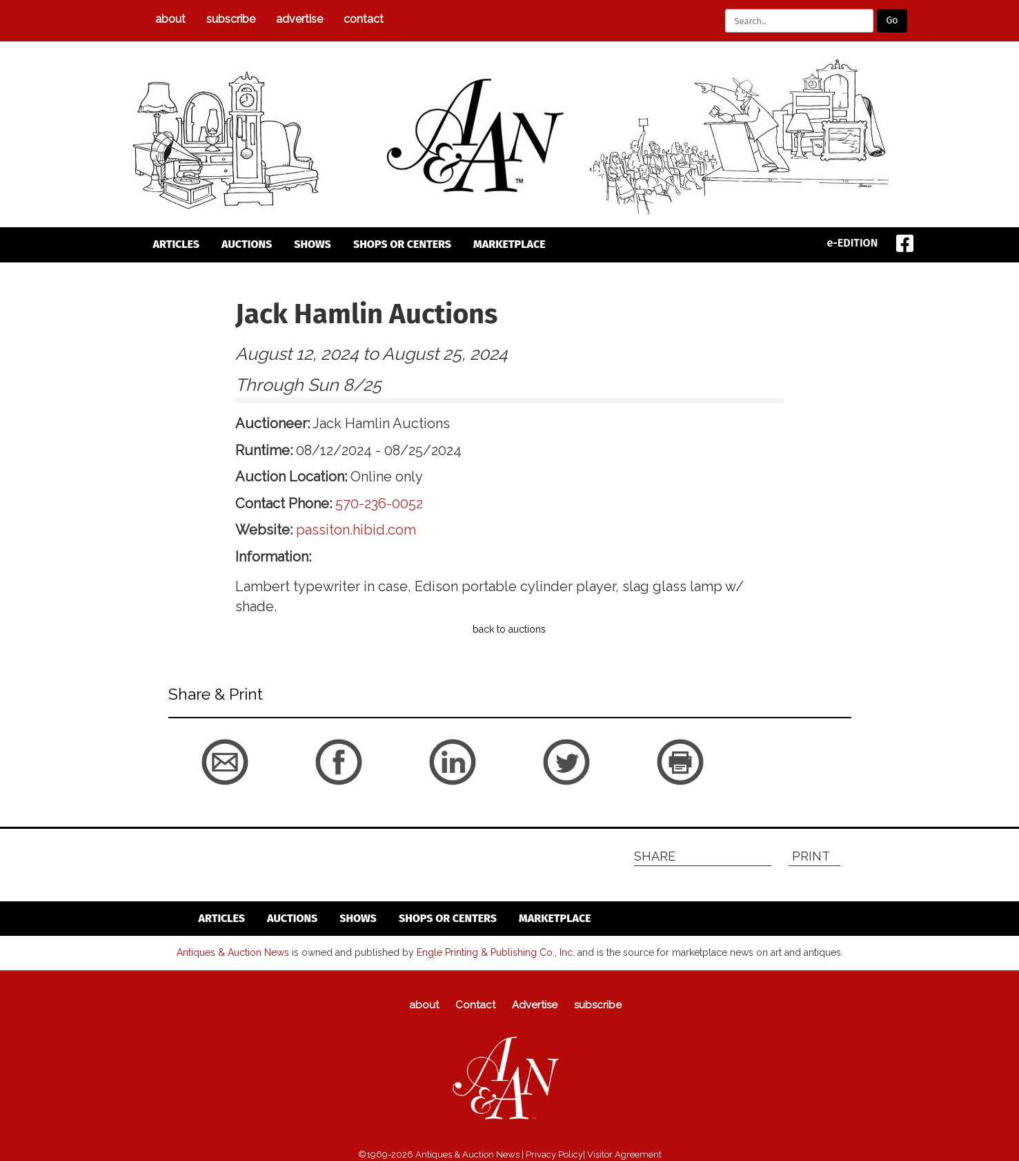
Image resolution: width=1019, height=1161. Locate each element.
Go (892, 20)
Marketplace (509, 244)
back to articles (202, 791)
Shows (312, 244)
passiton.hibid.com (356, 529)
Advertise (299, 19)
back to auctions (509, 629)
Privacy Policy (554, 1154)
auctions (246, 244)
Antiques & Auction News (233, 952)
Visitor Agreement (624, 1154)
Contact (364, 19)
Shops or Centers (402, 244)
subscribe (230, 19)
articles (176, 244)
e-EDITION (852, 242)
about (170, 19)
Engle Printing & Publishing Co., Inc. (496, 952)
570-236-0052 (379, 503)
